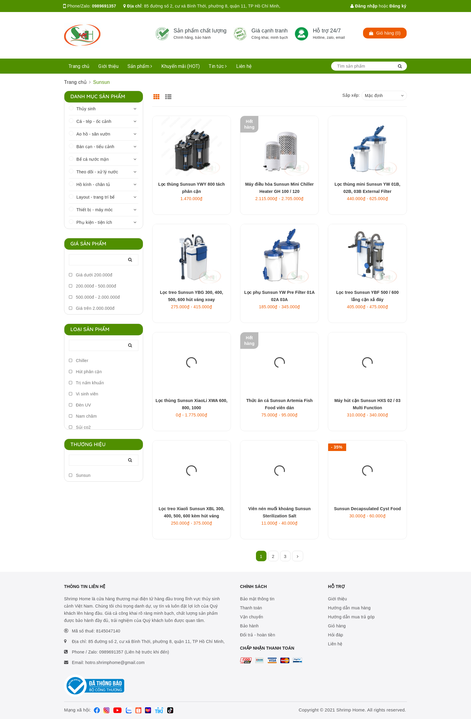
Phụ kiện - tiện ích (94, 222)
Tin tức (218, 66)
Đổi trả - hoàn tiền (257, 634)
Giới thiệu (108, 66)
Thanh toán (251, 607)
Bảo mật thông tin (257, 598)
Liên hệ (244, 66)
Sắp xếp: (351, 95)
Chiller (78, 360)
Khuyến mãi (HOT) (180, 66)
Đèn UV (80, 405)
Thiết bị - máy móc (94, 209)
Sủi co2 (80, 427)
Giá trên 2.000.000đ (92, 308)
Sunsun (80, 475)
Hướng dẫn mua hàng (349, 607)
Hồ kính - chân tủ (93, 184)
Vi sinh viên (83, 393)
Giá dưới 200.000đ (90, 275)
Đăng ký (397, 6)
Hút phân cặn (85, 371)
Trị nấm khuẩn (86, 382)
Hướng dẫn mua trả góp (351, 616)
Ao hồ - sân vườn (93, 134)
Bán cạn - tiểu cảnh (95, 146)
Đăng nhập (363, 6)
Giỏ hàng (337, 625)
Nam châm (83, 416)
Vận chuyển (251, 616)
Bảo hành (249, 625)
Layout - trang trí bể (95, 197)
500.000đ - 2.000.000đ (94, 297)
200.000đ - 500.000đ (92, 286)
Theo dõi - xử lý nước (97, 171)
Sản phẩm (140, 66)
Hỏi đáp (335, 634)
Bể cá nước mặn (92, 159)
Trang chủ (79, 66)
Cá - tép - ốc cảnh (93, 121)
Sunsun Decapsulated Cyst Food (367, 508)
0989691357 (104, 6)
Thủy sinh (86, 108)
